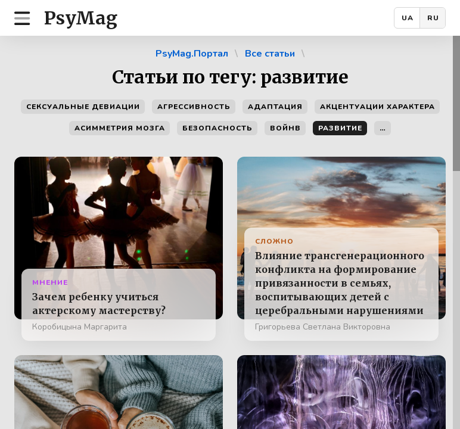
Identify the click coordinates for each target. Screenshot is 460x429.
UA (408, 18)
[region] (230, 232)
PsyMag (80, 18)
